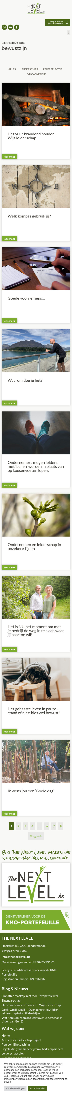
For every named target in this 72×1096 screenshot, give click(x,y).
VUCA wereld (36, 74)
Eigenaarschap (11, 1000)
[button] (68, 32)
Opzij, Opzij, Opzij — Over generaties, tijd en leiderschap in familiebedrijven (30, 1011)
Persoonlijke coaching (16, 1044)
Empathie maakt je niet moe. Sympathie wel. (30, 996)
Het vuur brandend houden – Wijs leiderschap (31, 1005)
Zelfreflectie (52, 69)
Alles (12, 69)
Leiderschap (29, 69)
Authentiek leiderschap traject (21, 1040)
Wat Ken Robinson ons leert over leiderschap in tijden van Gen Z (32, 1019)
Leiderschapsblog (13, 1053)
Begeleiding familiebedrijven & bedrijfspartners (32, 1049)
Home (6, 1035)
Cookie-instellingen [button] (15, 1088)
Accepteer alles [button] (37, 1088)
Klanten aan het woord (16, 1057)
